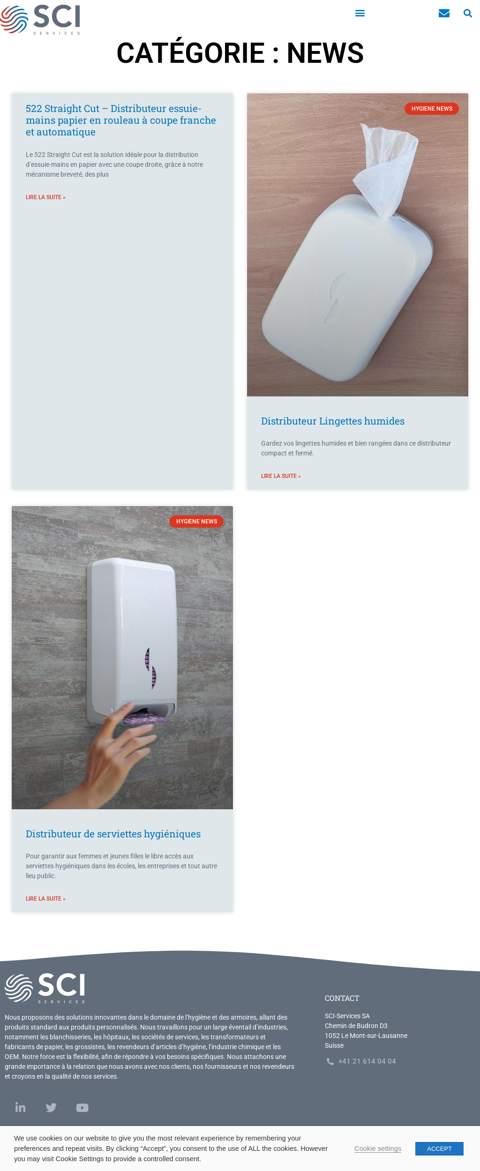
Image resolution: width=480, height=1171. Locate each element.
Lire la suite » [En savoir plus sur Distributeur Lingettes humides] (281, 476)
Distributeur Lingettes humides (333, 420)
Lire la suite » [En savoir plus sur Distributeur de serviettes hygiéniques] (46, 898)
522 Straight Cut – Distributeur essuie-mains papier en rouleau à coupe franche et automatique (121, 120)
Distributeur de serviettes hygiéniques (113, 833)
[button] (360, 12)
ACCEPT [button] (439, 1148)
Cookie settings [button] (377, 1148)
